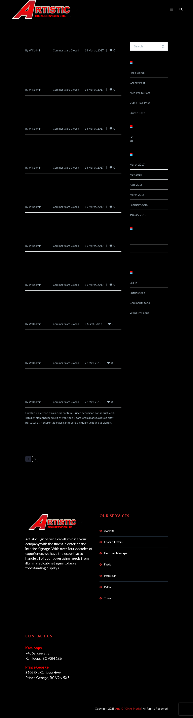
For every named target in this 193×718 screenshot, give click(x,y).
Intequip (33, 200)
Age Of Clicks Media (128, 708)
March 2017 (137, 164)
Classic (136, 241)
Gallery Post (137, 82)
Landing (137, 249)
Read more (40, 64)
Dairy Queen (36, 317)
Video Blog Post (140, 102)
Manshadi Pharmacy (43, 161)
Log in (133, 282)
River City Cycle (40, 83)
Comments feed (140, 302)
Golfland (33, 239)
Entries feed (137, 292)
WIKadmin (35, 50)
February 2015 (139, 204)
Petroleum (110, 575)
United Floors (37, 44)
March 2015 (137, 194)
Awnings (109, 530)
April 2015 (136, 184)
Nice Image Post (140, 92)
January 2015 (138, 214)
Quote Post (137, 113)
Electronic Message (115, 552)
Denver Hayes (38, 356)
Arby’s (31, 278)
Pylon (107, 586)
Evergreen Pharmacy (44, 395)
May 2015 (136, 174)
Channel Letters (113, 541)
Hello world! (137, 72)
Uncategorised (143, 257)
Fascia (107, 563)
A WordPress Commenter (151, 136)
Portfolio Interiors (42, 122)
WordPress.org (139, 312)
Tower (108, 597)
